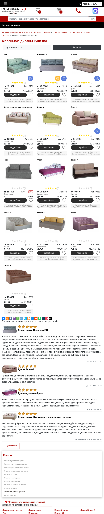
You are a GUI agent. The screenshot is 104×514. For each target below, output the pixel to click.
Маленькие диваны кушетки (14, 492)
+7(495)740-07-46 (78, 11)
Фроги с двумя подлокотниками (18, 107)
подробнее (15, 95)
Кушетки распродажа (12, 481)
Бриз (6, 54)
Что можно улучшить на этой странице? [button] (26, 502)
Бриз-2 (74, 107)
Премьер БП (42, 54)
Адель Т (7, 213)
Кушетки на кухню (10, 474)
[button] (13, 25)
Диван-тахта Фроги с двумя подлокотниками (44, 417)
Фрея (39, 160)
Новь (6, 160)
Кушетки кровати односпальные (16, 471)
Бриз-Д (74, 54)
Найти (92, 19)
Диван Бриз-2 (26, 369)
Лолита (40, 107)
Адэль (73, 213)
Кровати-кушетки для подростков (16, 467)
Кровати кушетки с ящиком (14, 461)
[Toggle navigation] (5, 3)
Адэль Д (7, 265)
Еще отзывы (11, 446)
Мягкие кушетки (10, 495)
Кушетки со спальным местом (15, 485)
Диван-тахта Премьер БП (33, 330)
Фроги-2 (40, 213)
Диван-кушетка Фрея (30, 393)
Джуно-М (74, 160)
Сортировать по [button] (13, 47)
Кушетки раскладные (12, 478)
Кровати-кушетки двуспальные (15, 464)
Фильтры (77, 47)
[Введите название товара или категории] (48, 18)
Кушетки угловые (10, 488)
